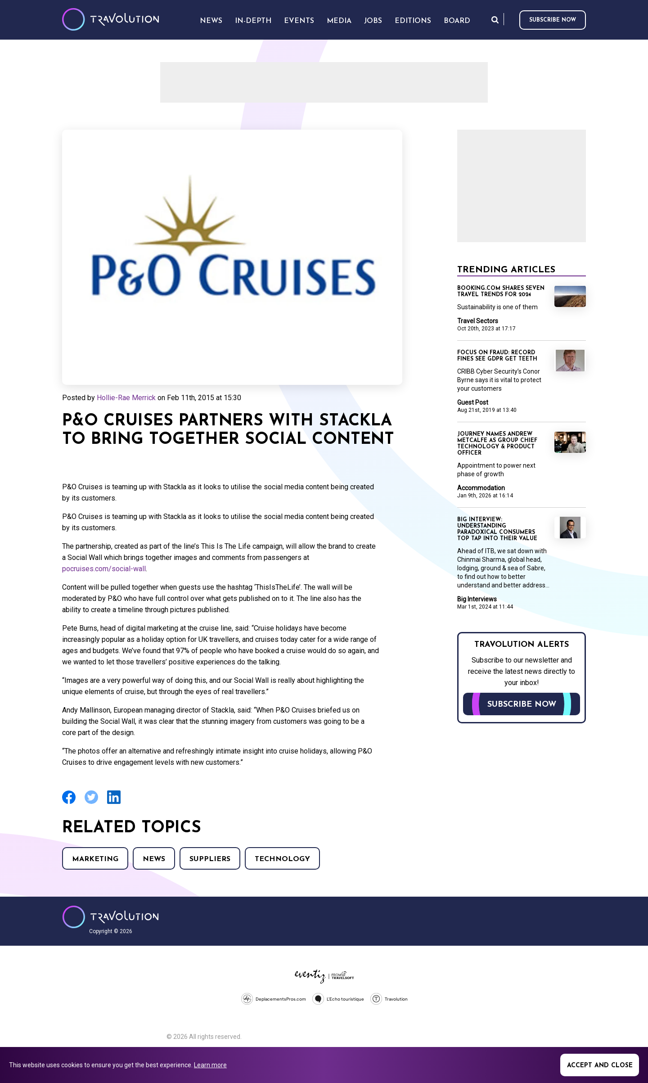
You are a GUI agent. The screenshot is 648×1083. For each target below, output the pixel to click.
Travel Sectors (477, 321)
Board (457, 21)
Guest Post (472, 402)
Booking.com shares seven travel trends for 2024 (500, 292)
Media (339, 21)
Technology (282, 859)
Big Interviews (477, 599)
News (154, 859)
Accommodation (481, 488)
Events (299, 21)
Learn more (210, 1065)
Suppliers (209, 859)
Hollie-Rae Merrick (126, 397)
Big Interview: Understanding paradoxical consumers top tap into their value (497, 529)
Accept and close (600, 1065)
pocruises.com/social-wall (104, 568)
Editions (413, 21)
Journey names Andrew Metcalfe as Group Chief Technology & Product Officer (497, 444)
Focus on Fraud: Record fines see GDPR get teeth (497, 356)
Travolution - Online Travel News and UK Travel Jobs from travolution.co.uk (110, 917)
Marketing (95, 859)
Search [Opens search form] (495, 19)
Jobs (373, 21)
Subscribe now (552, 20)
